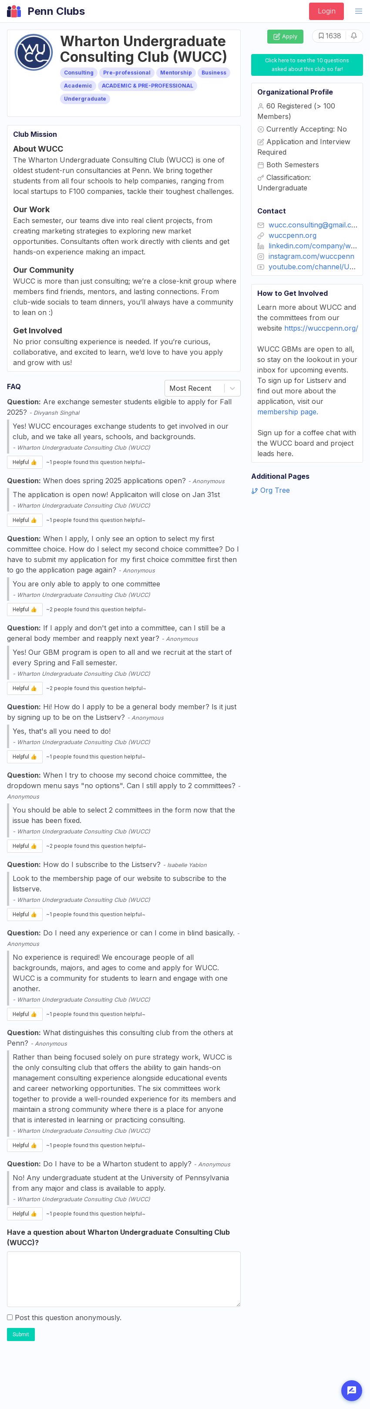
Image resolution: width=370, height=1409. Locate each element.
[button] (358, 11)
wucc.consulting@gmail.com (315, 224)
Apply (285, 36)
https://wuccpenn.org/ (321, 328)
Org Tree (270, 490)
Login (327, 11)
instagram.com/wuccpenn (311, 256)
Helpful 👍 (25, 462)
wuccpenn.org (292, 235)
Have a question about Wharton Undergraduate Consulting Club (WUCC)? (118, 1237)
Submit (21, 1334)
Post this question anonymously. (64, 1317)
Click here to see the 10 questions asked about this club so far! (307, 64)
